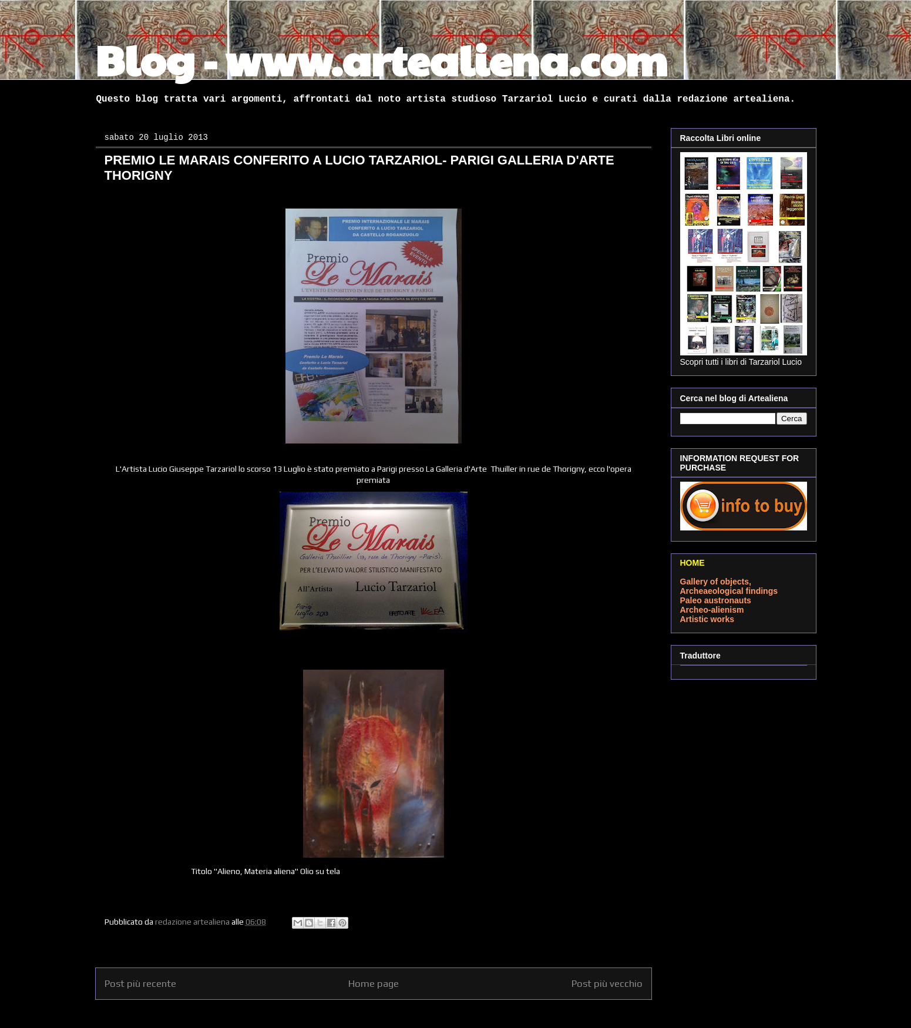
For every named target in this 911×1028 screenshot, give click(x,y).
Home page (373, 983)
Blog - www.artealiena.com (381, 59)
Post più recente (140, 983)
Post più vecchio (607, 983)
